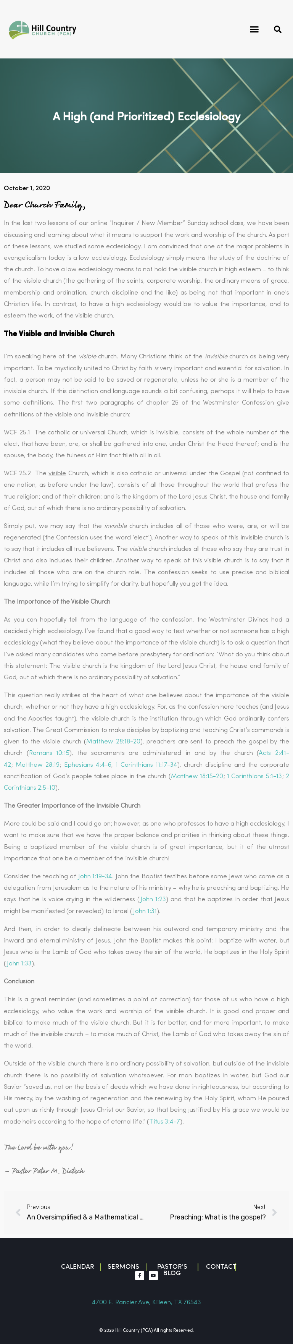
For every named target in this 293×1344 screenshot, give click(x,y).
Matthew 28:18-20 (113, 741)
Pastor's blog (172, 1269)
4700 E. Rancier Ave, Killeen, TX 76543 (146, 1302)
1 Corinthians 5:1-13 (254, 776)
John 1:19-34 (95, 876)
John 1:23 (153, 899)
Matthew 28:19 (38, 765)
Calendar (77, 1266)
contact (221, 1266)
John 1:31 (145, 911)
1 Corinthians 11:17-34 (146, 765)
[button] (254, 29)
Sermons (123, 1266)
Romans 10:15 (49, 753)
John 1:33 (19, 963)
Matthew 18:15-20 (197, 776)
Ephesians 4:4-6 (87, 765)
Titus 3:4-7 (164, 1122)
